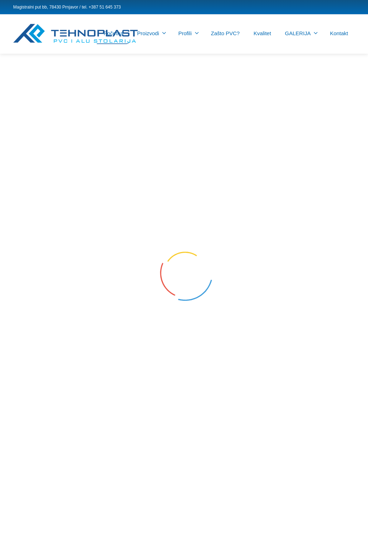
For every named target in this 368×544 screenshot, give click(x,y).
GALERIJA (301, 33)
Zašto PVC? (225, 33)
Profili (188, 33)
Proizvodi (151, 33)
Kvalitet (262, 33)
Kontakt (339, 33)
